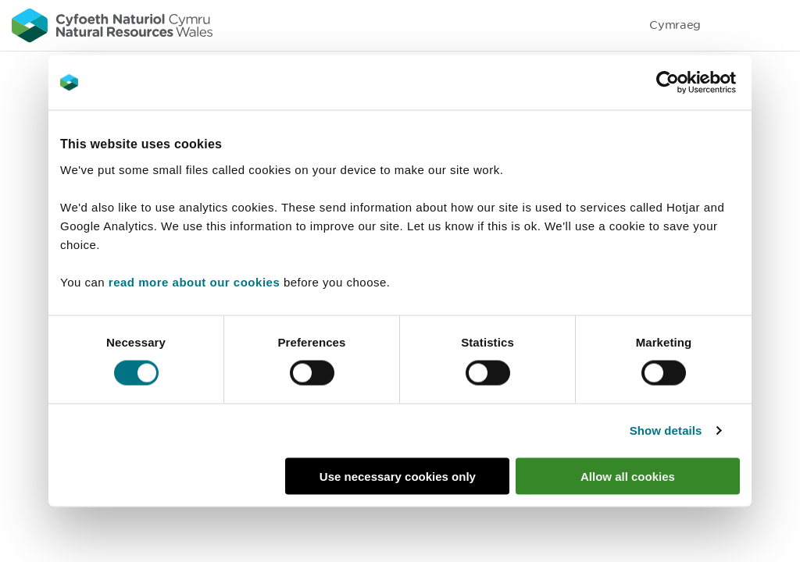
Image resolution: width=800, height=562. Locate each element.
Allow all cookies (627, 475)
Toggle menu (778, 25)
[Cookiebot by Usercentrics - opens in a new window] (694, 82)
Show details (666, 430)
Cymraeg (675, 24)
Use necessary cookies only (398, 475)
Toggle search (734, 25)
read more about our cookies (194, 281)
